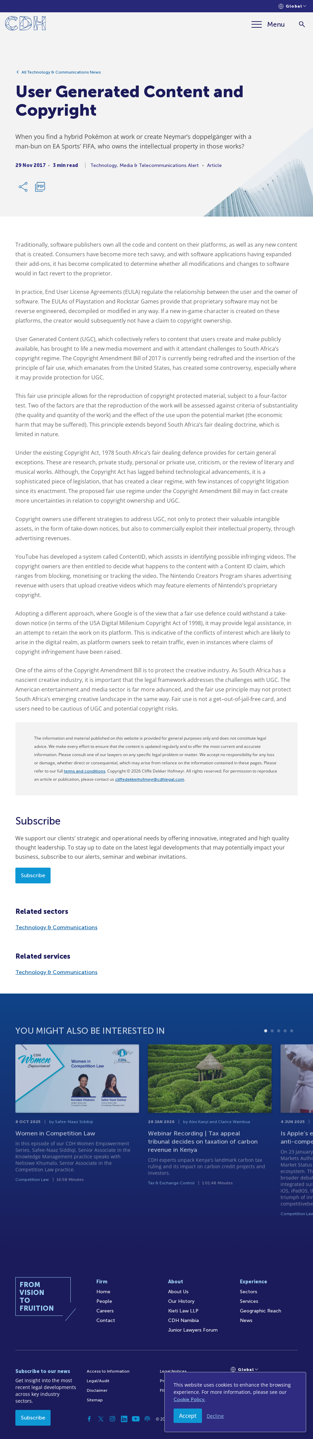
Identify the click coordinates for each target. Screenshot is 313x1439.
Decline (215, 1416)
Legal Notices (173, 1371)
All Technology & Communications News (61, 75)
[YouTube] (135, 1418)
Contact (105, 1320)
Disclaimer (97, 1390)
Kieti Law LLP (183, 1311)
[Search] (302, 24)
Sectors (248, 1292)
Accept (187, 1415)
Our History (181, 1301)
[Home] (25, 24)
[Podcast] (147, 1418)
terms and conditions (84, 771)
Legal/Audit (98, 1380)
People (104, 1301)
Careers (105, 1311)
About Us (178, 1292)
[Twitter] (100, 1418)
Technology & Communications (56, 927)
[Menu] (268, 24)
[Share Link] (23, 189)
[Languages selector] (292, 6)
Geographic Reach (260, 1311)
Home (103, 1292)
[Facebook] (89, 1418)
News (246, 1320)
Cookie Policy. (189, 1399)
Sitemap (95, 1400)
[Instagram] (112, 1418)
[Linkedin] (124, 1418)
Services (249, 1301)
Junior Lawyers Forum (193, 1330)
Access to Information (108, 1371)
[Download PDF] (40, 189)
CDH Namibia (183, 1320)
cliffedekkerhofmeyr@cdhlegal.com (149, 779)
